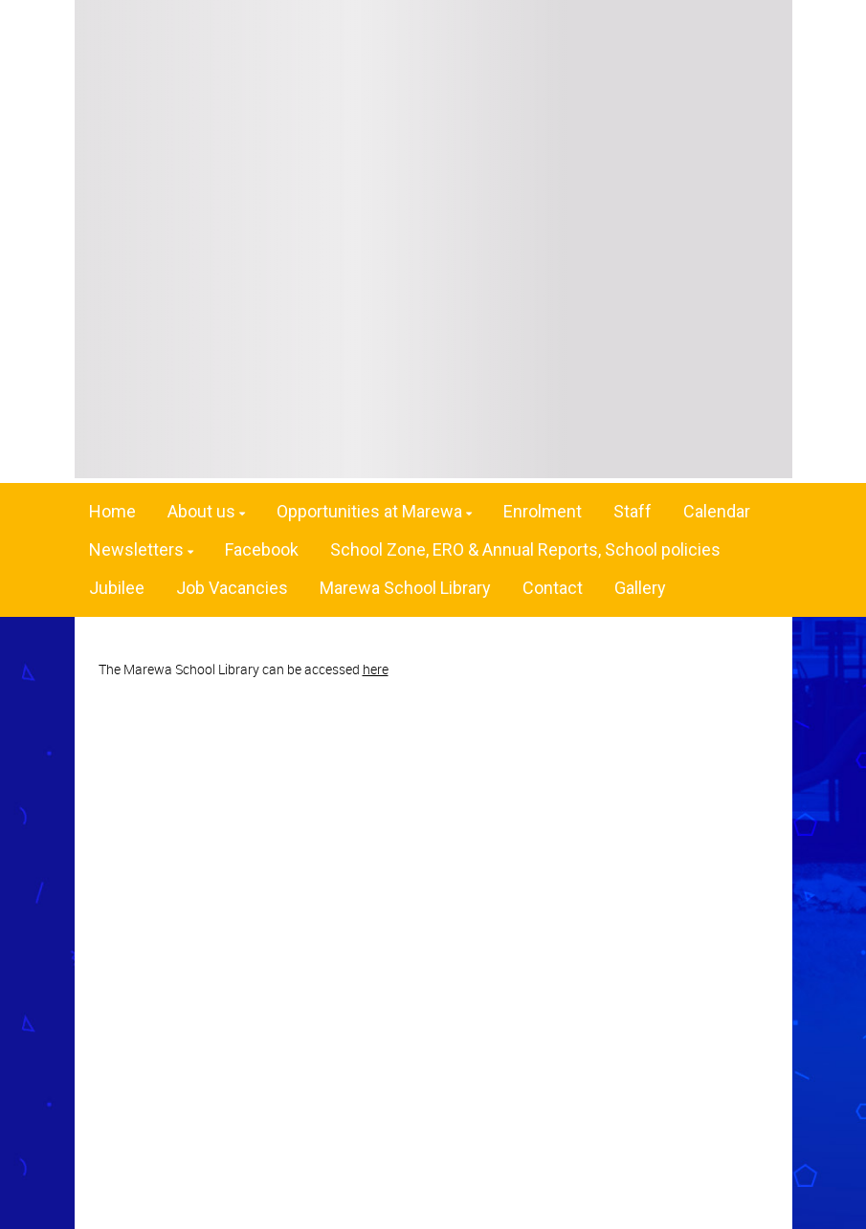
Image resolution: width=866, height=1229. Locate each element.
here (376, 669)
